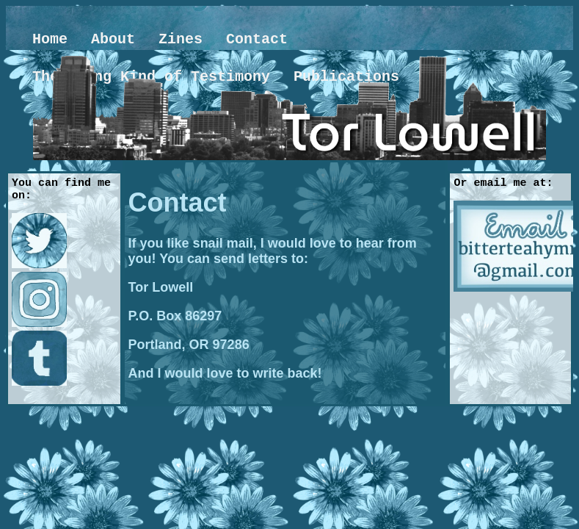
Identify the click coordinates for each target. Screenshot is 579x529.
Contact (257, 39)
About (113, 39)
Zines (181, 39)
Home (50, 39)
